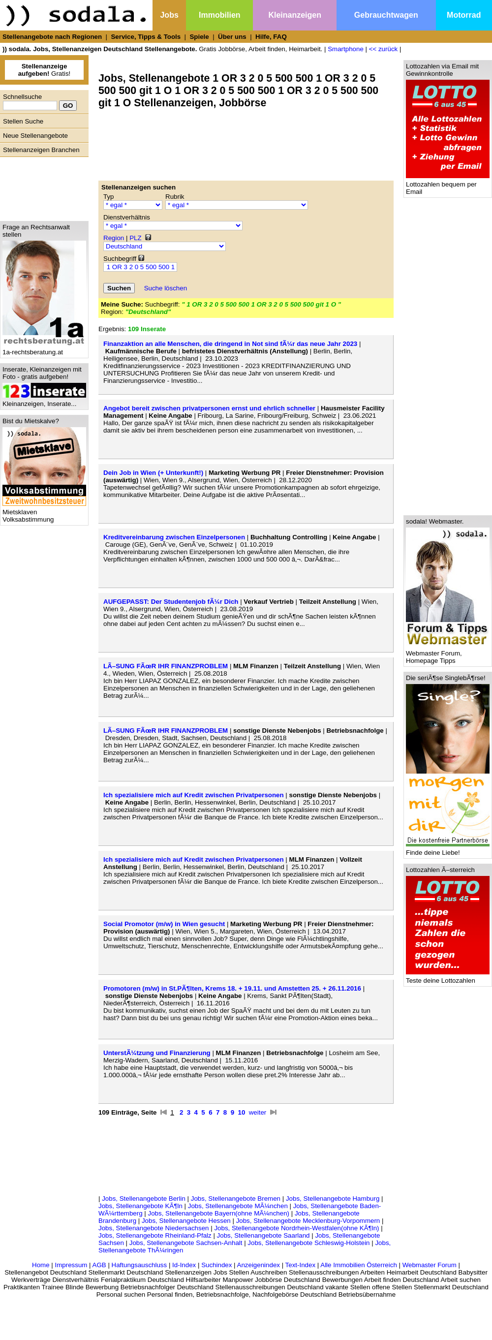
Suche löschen (165, 288)
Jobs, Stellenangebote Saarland (263, 1235)
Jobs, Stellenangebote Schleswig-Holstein (308, 1243)
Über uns (232, 36)
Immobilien (219, 15)
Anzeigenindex (258, 1265)
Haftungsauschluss (139, 1265)
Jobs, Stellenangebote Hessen (186, 1220)
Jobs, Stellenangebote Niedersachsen (153, 1228)
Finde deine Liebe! (448, 849)
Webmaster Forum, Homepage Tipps (448, 654)
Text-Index (300, 1265)
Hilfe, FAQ (271, 36)
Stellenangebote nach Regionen (52, 36)
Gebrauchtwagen (386, 15)
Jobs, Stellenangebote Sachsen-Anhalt (186, 1243)
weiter (258, 1112)
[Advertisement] (41, 186)
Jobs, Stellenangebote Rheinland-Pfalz (155, 1235)
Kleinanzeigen (294, 15)
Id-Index (184, 1265)
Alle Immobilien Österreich (358, 1265)
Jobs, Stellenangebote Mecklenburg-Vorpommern (308, 1220)
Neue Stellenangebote (35, 135)
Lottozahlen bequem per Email (448, 185)
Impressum (71, 1265)
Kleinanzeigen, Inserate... (44, 400)
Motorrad (464, 15)
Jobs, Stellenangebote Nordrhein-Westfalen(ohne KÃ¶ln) (296, 1228)
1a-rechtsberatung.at (44, 349)
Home (41, 1265)
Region (113, 238)
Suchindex (216, 1265)
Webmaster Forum (429, 1265)
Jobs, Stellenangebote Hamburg (332, 1198)
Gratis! (44, 69)
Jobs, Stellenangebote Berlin (143, 1198)
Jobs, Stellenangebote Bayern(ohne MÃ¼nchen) (219, 1213)
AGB (99, 1265)
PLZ (135, 238)
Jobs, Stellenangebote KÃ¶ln (140, 1206)
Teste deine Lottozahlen (448, 977)
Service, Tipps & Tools (146, 36)
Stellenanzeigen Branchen (41, 150)
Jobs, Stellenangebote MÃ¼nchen (238, 1206)
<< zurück (383, 49)
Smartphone (346, 49)
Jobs (169, 15)
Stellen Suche (23, 121)
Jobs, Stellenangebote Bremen (235, 1198)
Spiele (199, 36)
